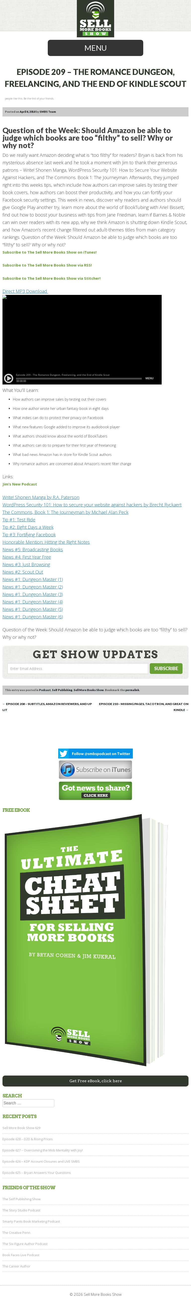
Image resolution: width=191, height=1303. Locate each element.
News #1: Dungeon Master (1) (32, 579)
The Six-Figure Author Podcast (25, 1244)
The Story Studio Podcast (21, 1210)
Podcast (45, 690)
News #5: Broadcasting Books (32, 549)
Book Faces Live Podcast (20, 1255)
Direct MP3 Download (25, 291)
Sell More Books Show (89, 690)
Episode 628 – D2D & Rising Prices (27, 1139)
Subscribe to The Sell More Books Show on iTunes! (49, 252)
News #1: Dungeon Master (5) (32, 609)
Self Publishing (62, 690)
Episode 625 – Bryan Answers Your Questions (36, 1172)
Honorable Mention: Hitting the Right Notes (46, 542)
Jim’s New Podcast (19, 484)
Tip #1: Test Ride (18, 520)
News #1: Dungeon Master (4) (32, 602)
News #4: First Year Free (26, 557)
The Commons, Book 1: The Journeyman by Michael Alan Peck (65, 512)
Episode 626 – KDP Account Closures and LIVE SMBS (41, 1161)
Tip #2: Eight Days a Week (27, 527)
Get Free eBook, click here (95, 1081)
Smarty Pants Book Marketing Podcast (31, 1221)
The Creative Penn (16, 1232)
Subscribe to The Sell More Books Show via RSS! (47, 265)
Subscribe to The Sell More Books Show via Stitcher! (51, 278)
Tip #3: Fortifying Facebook (29, 535)
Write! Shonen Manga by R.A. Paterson (40, 497)
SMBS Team (48, 111)
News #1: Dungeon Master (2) (32, 587)
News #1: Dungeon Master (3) (32, 594)
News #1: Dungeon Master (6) (32, 617)
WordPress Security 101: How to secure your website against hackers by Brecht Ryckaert (92, 505)
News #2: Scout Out (22, 572)
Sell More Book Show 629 (21, 1128)
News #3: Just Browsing (26, 564)
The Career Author (16, 1266)
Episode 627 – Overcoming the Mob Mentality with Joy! (42, 1150)
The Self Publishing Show (21, 1199)
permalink (132, 690)
